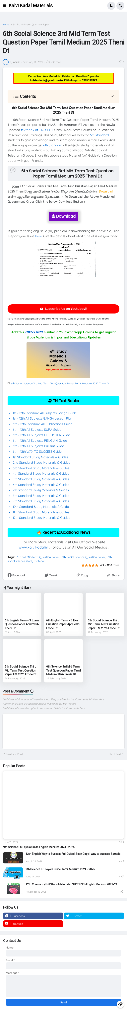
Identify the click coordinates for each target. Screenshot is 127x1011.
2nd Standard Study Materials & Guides (41, 462)
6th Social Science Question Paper (83, 557)
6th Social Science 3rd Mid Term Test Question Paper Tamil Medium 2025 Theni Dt (60, 383)
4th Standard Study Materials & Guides (41, 473)
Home (6, 24)
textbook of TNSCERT (37, 130)
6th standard (99, 135)
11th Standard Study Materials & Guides (41, 512)
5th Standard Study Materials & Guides (41, 479)
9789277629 (34, 332)
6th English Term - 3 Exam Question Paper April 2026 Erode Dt (63, 624)
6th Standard (52, 145)
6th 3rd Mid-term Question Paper (31, 24)
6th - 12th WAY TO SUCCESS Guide (37, 451)
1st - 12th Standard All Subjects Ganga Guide (45, 413)
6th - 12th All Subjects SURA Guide (37, 430)
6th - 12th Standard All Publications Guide (43, 424)
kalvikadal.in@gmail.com (45, 80)
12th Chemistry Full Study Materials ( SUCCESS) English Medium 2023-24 (71, 884)
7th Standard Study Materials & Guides (41, 490)
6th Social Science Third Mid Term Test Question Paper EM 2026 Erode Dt (20, 670)
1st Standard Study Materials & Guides (40, 457)
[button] (6, 6)
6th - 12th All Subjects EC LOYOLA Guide (41, 435)
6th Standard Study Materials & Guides (41, 485)
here (38, 236)
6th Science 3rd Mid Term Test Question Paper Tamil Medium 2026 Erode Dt (63, 670)
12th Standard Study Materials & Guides (41, 518)
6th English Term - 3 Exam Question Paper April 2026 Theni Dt (22, 624)
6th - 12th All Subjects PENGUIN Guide (40, 440)
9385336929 (89, 80)
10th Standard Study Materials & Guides (41, 507)
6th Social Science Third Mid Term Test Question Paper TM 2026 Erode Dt (103, 624)
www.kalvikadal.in (33, 547)
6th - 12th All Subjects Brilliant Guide (38, 446)
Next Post (115, 754)
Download (64, 216)
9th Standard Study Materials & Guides (41, 501)
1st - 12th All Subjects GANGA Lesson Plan (43, 418)
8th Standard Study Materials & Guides (41, 496)
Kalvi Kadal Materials (31, 5)
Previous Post (14, 754)
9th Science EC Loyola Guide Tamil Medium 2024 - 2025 (60, 869)
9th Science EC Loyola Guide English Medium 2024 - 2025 (39, 847)
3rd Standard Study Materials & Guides (41, 468)
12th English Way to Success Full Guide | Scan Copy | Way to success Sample (73, 853)
